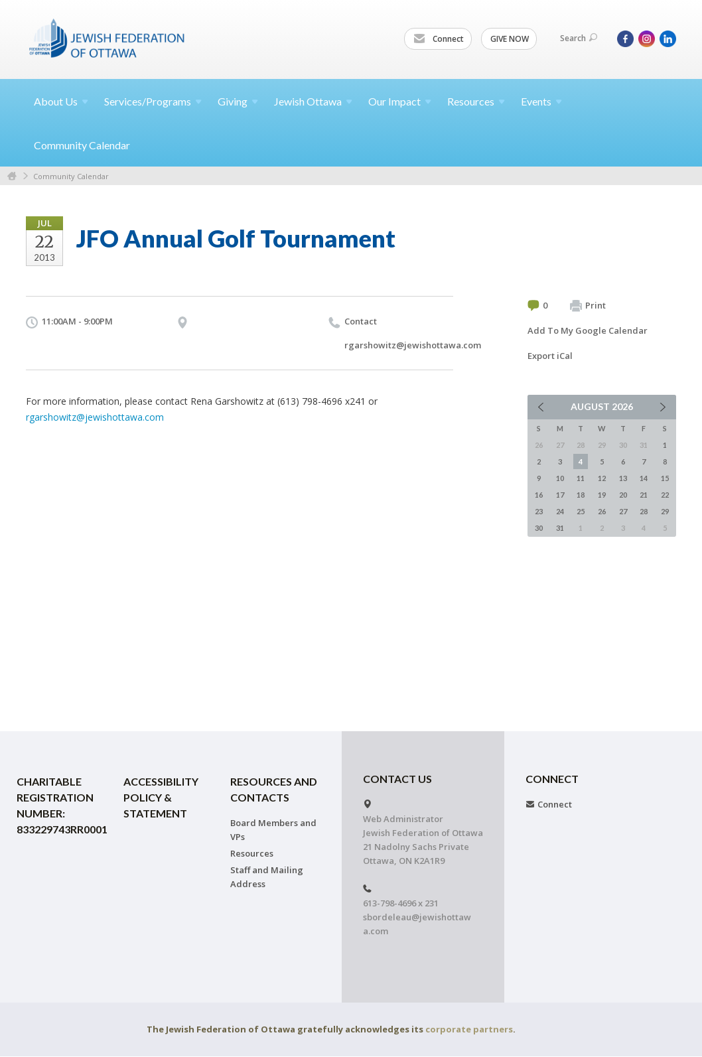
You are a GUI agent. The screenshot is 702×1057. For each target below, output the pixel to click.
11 (581, 478)
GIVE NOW (509, 38)
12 (602, 478)
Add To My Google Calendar (587, 330)
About (61, 101)
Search (578, 38)
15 (665, 478)
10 (560, 478)
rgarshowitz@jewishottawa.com (412, 345)
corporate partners (469, 1029)
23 (539, 511)
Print (588, 306)
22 (665, 494)
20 (623, 494)
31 (560, 528)
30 (539, 528)
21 (644, 494)
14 (644, 478)
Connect (438, 39)
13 (623, 478)
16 (539, 494)
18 (581, 494)
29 (665, 511)
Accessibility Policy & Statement (160, 797)
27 (623, 511)
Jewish (313, 101)
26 (602, 511)
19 (602, 494)
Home (12, 176)
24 (560, 511)
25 (581, 511)
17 (560, 494)
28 (644, 511)
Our (399, 101)
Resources (251, 853)
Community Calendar (82, 145)
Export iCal (550, 356)
